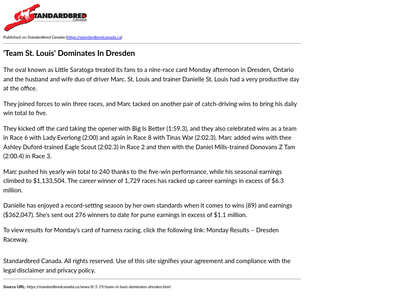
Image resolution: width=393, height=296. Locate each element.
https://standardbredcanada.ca (94, 37)
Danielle (14, 205)
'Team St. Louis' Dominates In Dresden (69, 53)
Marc (10, 171)
